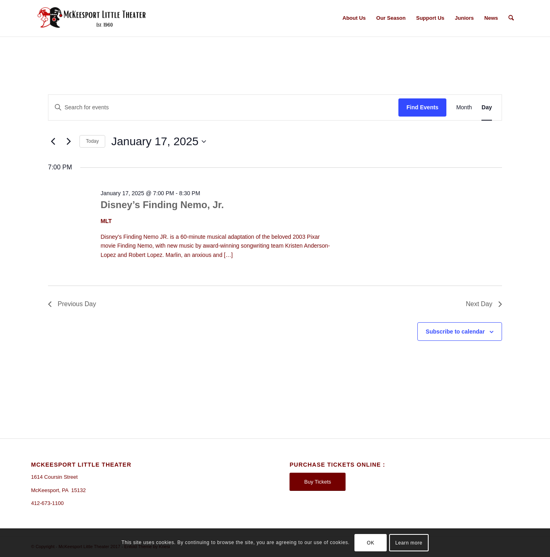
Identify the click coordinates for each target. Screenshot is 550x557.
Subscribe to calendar (455, 331)
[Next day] (68, 141)
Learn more (408, 543)
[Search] (511, 18)
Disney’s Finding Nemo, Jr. (162, 204)
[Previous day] (53, 141)
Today (92, 141)
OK (371, 543)
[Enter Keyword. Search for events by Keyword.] (223, 107)
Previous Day (72, 303)
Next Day (484, 303)
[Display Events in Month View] (464, 107)
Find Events (422, 107)
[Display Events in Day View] (486, 107)
